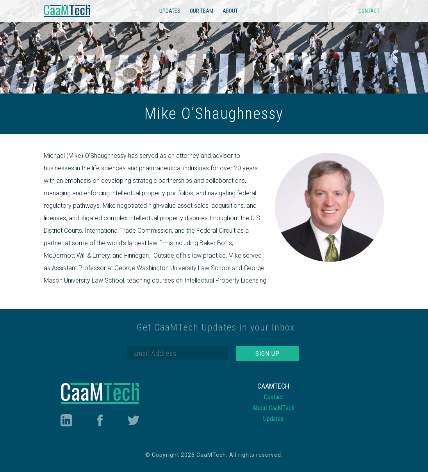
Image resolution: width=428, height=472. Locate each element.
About (230, 11)
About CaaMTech (273, 408)
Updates (169, 11)
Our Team (201, 11)
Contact (369, 11)
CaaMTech (67, 11)
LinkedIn (66, 420)
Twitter (133, 420)
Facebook (100, 420)
